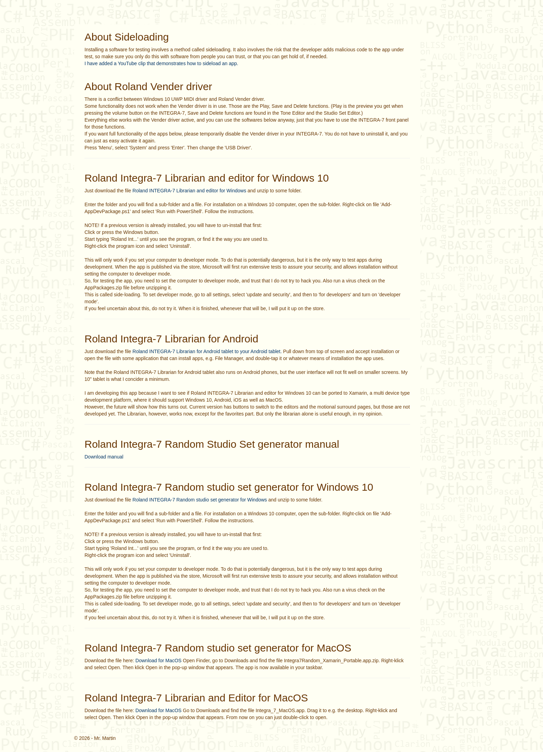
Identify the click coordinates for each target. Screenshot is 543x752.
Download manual (103, 457)
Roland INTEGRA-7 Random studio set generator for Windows (200, 499)
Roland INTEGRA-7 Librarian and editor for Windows (189, 190)
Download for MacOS (158, 660)
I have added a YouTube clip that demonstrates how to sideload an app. (161, 63)
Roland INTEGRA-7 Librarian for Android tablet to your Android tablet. (207, 351)
